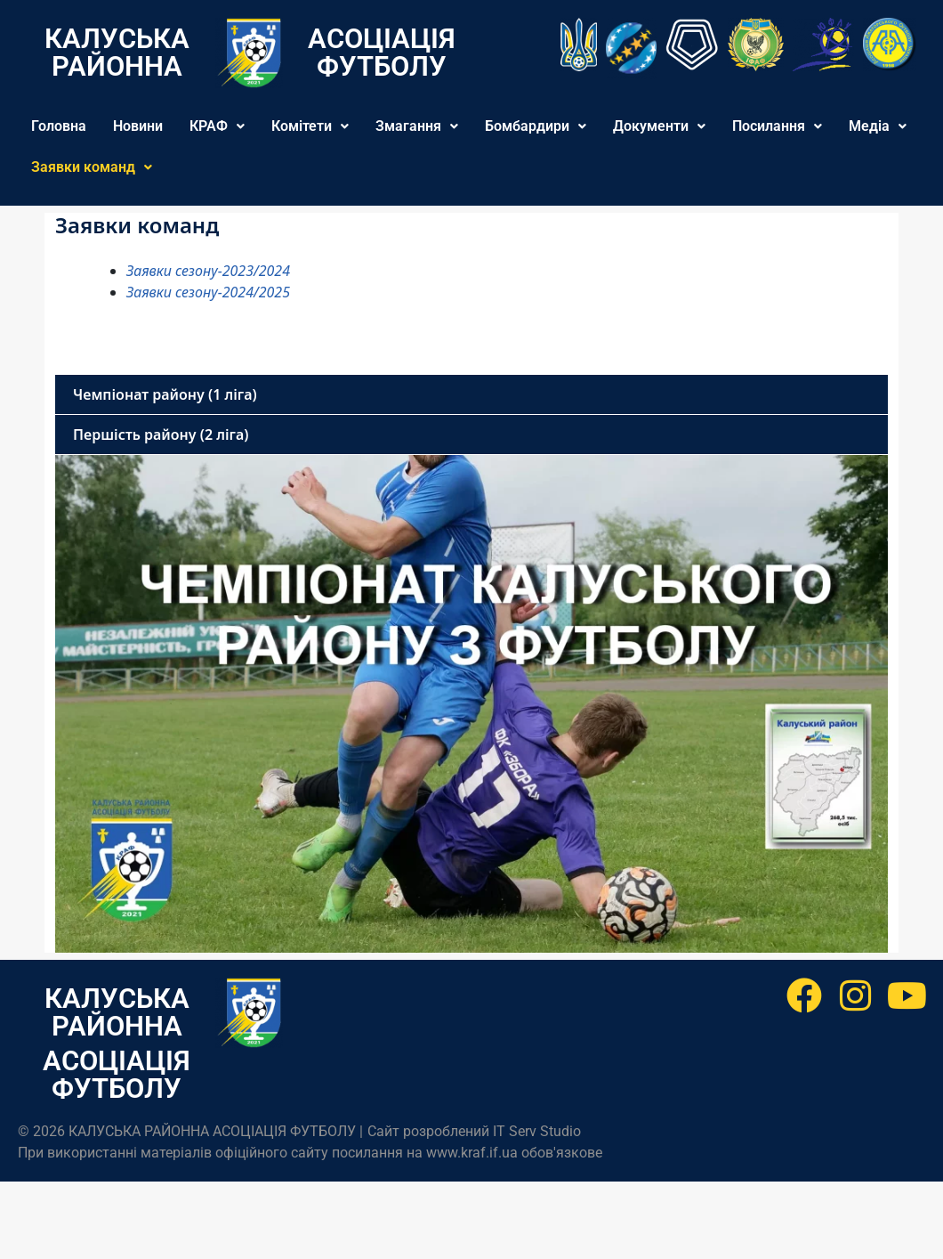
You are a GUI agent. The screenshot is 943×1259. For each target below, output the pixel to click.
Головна (58, 126)
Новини (138, 126)
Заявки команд (91, 166)
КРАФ (217, 126)
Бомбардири (535, 126)
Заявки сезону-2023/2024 (208, 270)
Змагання (416, 126)
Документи (659, 126)
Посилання (777, 126)
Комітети (310, 126)
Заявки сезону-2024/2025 (208, 292)
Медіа (878, 126)
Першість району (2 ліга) (160, 434)
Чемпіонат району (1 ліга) (165, 394)
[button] (217, 126)
